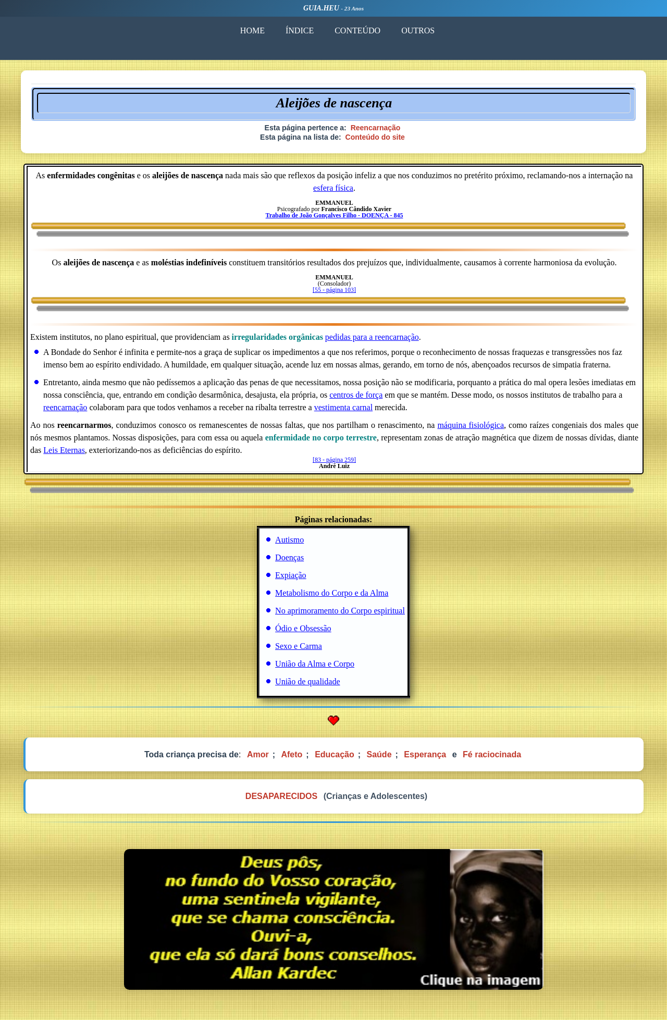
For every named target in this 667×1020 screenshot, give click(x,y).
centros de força (355, 394)
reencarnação (65, 407)
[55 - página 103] (334, 289)
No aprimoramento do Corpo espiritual (340, 610)
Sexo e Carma (298, 646)
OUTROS (418, 30)
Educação (334, 754)
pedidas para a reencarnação (372, 337)
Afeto (291, 754)
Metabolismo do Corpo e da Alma (331, 592)
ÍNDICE (300, 30)
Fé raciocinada (492, 754)
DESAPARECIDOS (281, 796)
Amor (258, 754)
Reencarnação (376, 128)
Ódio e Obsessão (303, 628)
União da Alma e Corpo (314, 663)
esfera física (333, 187)
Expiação (290, 575)
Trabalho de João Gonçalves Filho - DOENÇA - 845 (334, 215)
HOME (252, 30)
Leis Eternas (64, 450)
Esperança (425, 754)
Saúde (379, 754)
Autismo (289, 539)
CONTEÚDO (357, 30)
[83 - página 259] (334, 459)
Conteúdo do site (375, 137)
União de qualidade (307, 681)
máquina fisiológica (470, 425)
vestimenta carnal (343, 407)
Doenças (289, 557)
